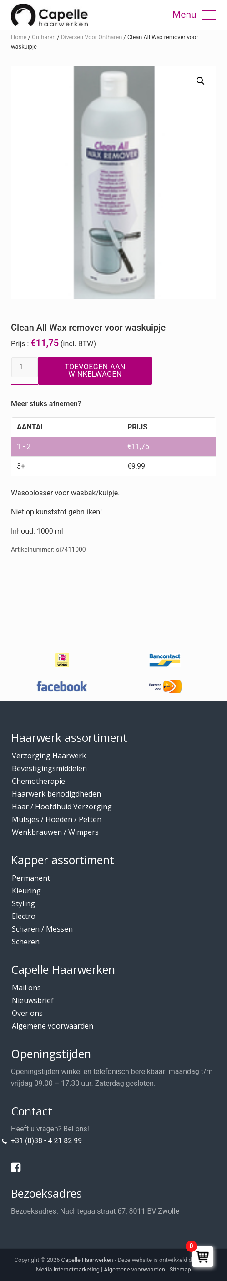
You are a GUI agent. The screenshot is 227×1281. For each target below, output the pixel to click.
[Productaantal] (24, 367)
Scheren (26, 942)
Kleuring (26, 891)
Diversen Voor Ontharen (91, 37)
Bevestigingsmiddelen (49, 768)
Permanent (31, 878)
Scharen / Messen (42, 929)
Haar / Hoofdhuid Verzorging (62, 807)
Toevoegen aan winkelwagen (95, 370)
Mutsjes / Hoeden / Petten (56, 819)
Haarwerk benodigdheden (56, 794)
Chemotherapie (38, 781)
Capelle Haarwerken (87, 1259)
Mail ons (26, 988)
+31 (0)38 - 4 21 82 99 (46, 1140)
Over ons (27, 1013)
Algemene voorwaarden (52, 1026)
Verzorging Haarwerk (49, 756)
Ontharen (43, 37)
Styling (23, 903)
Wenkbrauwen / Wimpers (55, 832)
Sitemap (180, 1269)
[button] (208, 15)
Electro (23, 916)
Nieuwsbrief (33, 1000)
